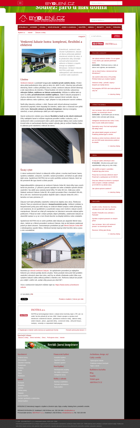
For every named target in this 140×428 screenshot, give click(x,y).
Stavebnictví (22, 354)
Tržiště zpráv (94, 379)
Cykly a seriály (95, 357)
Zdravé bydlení (23, 401)
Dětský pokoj (22, 390)
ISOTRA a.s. (38, 309)
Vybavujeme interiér (96, 360)
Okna (43, 337)
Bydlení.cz (21, 32)
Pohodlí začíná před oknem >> (76, 330)
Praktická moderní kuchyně (99, 363)
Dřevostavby (22, 360)
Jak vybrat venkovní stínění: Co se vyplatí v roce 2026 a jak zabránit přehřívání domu (106, 61)
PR (32, 294)
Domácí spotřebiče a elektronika (29, 398)
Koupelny (21, 385)
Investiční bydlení (60, 357)
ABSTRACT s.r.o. (38, 413)
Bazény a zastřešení (61, 382)
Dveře (20, 370)
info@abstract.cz (67, 413)
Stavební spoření (59, 363)
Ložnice (20, 388)
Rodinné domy (23, 357)
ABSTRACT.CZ (96, 382)
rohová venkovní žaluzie (39, 271)
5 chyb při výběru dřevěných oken (103, 161)
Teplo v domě (94, 366)
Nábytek (21, 393)
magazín (81, 36)
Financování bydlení (61, 354)
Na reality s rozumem (61, 372)
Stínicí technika (35, 337)
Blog (91, 373)
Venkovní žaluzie (27, 83)
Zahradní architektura (61, 384)
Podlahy (21, 368)
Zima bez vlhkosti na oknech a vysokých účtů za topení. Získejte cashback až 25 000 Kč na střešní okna (105, 183)
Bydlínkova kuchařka (98, 370)
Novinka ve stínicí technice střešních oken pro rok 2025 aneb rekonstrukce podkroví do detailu (106, 140)
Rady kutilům (58, 387)
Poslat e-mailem (65, 299)
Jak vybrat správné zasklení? (101, 188)
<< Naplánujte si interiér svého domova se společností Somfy (38, 330)
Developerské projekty (61, 369)
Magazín (95, 201)
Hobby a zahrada (60, 379)
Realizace (21, 376)
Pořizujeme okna (52, 337)
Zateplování (22, 365)
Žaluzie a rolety (23, 337)
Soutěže (93, 376)
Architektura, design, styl (99, 354)
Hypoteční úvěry (59, 360)
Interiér (62, 337)
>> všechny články (114, 94)
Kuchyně (21, 383)
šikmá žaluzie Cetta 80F (73, 225)
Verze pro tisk (78, 299)
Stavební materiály (24, 363)
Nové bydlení (59, 366)
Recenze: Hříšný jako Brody (101, 230)
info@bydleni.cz (69, 410)
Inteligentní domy (60, 375)
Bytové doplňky (23, 396)
